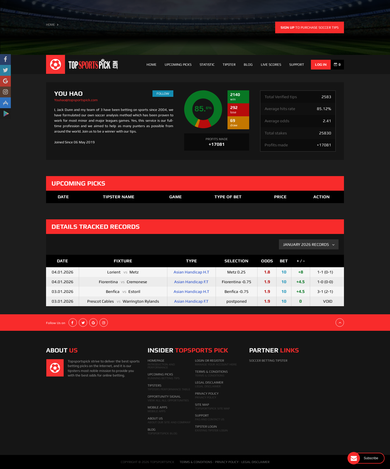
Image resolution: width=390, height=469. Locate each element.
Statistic (207, 64)
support (296, 64)
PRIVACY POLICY (227, 462)
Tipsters (154, 385)
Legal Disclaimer (209, 382)
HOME (50, 24)
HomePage (156, 360)
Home (152, 64)
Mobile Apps (157, 407)
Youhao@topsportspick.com (76, 100)
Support (202, 415)
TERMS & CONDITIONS (196, 462)
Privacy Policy (207, 393)
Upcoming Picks (178, 64)
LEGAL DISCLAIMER (255, 462)
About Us (155, 418)
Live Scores (271, 64)
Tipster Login (206, 426)
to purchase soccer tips (310, 27)
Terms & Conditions (211, 371)
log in (321, 64)
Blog (248, 64)
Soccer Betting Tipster (268, 360)
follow (163, 93)
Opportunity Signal (164, 396)
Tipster (229, 64)
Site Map (202, 404)
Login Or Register (209, 360)
